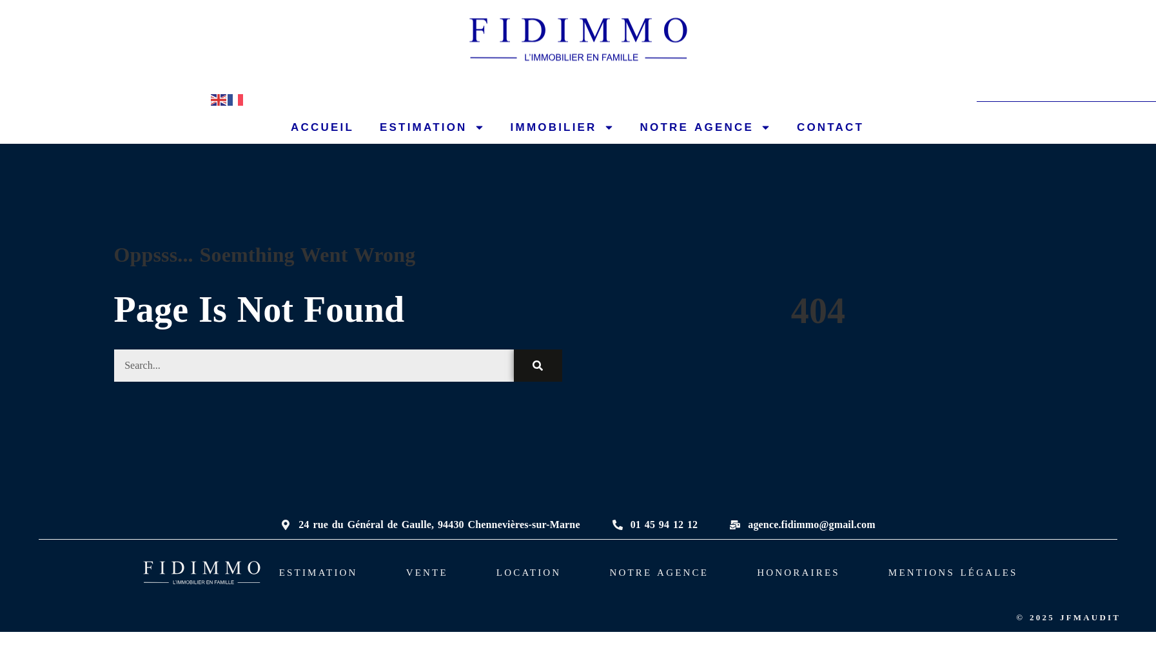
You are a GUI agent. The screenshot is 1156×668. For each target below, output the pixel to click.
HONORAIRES (798, 572)
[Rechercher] (538, 365)
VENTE (427, 572)
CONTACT (830, 127)
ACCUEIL (322, 127)
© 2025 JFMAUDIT (1068, 617)
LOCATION (529, 572)
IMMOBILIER (562, 127)
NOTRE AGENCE (705, 127)
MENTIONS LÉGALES (953, 572)
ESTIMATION (432, 127)
